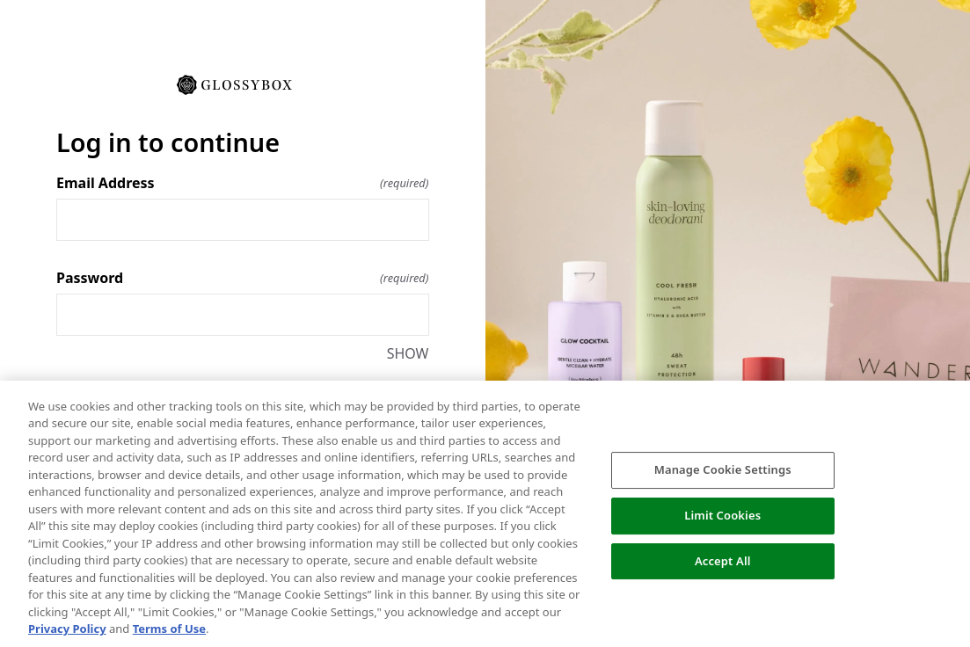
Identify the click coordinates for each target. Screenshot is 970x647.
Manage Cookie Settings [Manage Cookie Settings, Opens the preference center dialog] (722, 469)
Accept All (723, 561)
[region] (485, 514)
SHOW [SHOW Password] (408, 353)
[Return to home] (242, 83)
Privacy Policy (67, 628)
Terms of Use (169, 628)
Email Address (242, 183)
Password (242, 278)
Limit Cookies (722, 515)
